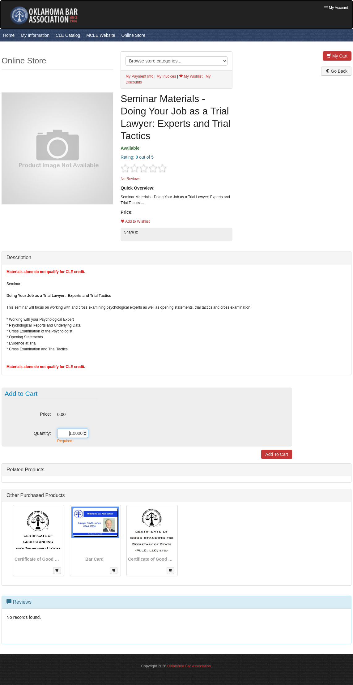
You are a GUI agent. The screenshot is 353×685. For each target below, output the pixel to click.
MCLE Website (100, 35)
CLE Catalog (68, 35)
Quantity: (42, 433)
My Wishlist (190, 76)
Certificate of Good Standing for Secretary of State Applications (151, 559)
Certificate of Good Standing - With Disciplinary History (38, 559)
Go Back (336, 71)
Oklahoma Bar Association (189, 666)
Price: (45, 414)
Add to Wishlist (135, 221)
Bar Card (94, 559)
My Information (35, 35)
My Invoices (166, 76)
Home (9, 35)
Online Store (133, 35)
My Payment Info (139, 76)
